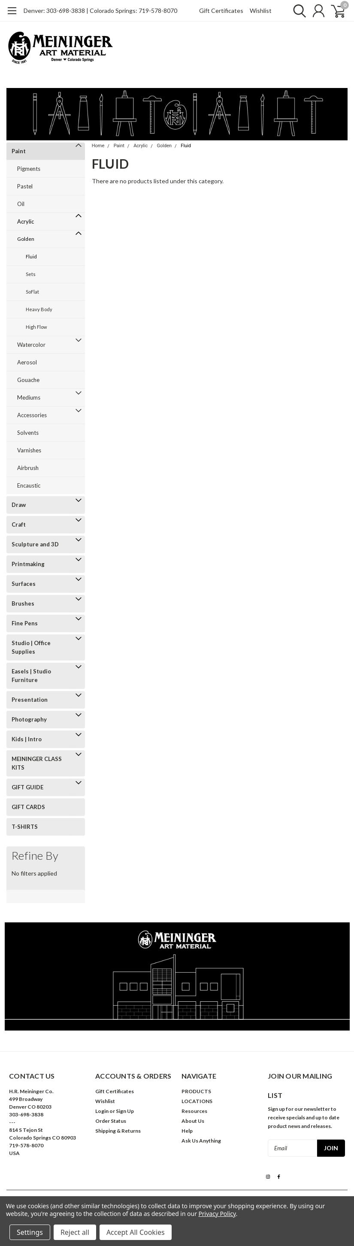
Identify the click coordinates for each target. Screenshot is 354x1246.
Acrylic (25, 221)
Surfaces (24, 583)
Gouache (28, 379)
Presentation (30, 699)
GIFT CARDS (28, 806)
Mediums (28, 397)
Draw (19, 504)
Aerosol (27, 362)
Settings (30, 1232)
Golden (25, 239)
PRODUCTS (196, 1091)
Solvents (28, 432)
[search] (297, 10)
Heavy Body (39, 309)
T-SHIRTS (25, 826)
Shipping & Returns (118, 1131)
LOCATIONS (197, 1101)
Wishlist (261, 10)
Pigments (28, 168)
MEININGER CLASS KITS (37, 763)
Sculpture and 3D (35, 544)
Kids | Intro (27, 739)
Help (187, 1131)
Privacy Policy (217, 1214)
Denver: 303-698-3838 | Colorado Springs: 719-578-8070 (100, 10)
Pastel (25, 186)
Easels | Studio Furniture (31, 675)
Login (102, 1111)
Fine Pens (25, 623)
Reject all (75, 1232)
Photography (29, 719)
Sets (31, 274)
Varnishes (29, 450)
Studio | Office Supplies (31, 647)
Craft (19, 524)
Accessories (32, 415)
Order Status (110, 1121)
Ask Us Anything (201, 1140)
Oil (20, 203)
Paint (19, 151)
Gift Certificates (221, 10)
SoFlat (32, 291)
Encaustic (28, 485)
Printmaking (28, 564)
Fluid (31, 256)
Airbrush (28, 467)
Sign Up (125, 1111)
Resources (194, 1111)
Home (98, 146)
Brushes (23, 603)
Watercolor (31, 344)
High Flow (36, 327)
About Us (193, 1121)
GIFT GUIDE (27, 787)
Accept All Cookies (135, 1232)
